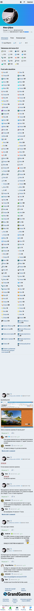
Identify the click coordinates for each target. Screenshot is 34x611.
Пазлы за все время (8, 334)
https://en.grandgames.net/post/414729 (15, 577)
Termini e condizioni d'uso (15, 600)
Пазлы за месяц (23, 326)
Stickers (5, 344)
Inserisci (30, 2)
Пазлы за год (6, 329)
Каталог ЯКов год (7, 326)
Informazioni (4, 38)
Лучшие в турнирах (7, 339)
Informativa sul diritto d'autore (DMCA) (26, 600)
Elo (3, 139)
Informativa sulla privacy (6, 600)
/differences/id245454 (13, 522)
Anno (4, 72)
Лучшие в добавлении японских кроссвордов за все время (8, 350)
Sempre (4, 75)
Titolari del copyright (10, 589)
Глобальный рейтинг (24, 344)
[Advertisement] (17, 373)
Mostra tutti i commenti (8, 451)
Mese (20, 72)
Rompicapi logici (20, 38)
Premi (12, 38)
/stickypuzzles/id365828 (13, 396)
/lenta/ (9, 550)
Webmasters (8, 590)
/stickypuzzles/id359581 (13, 459)
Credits (23, 589)
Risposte (23, 590)
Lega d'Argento (6, 43)
